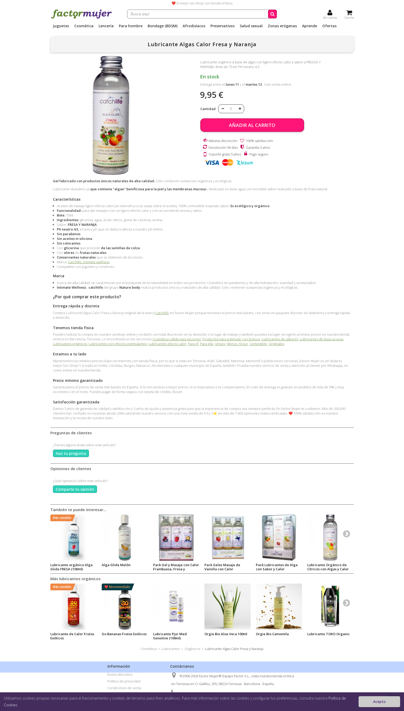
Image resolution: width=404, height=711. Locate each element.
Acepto (379, 701)
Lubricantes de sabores (280, 339)
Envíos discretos (119, 674)
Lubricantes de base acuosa (321, 339)
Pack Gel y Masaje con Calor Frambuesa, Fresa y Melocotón (176, 569)
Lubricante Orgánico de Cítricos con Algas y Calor (328, 567)
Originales (276, 343)
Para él (193, 343)
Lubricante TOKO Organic (328, 634)
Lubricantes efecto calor (167, 343)
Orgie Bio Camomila (272, 634)
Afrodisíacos (194, 26)
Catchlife (162, 312)
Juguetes (61, 26)
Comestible (258, 343)
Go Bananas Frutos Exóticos (124, 634)
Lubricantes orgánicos (70, 343)
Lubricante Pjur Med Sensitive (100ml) (170, 636)
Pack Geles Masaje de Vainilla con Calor (222, 567)
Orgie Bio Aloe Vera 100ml (225, 634)
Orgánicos (192, 648)
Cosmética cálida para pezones (177, 339)
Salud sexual (251, 26)
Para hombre (130, 26)
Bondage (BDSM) (162, 26)
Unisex (220, 343)
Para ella (206, 343)
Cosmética (83, 26)
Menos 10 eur (237, 343)
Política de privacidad (123, 681)
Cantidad (208, 108)
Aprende (309, 26)
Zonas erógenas (282, 26)
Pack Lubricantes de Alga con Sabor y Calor (277, 567)
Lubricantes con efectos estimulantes (118, 343)
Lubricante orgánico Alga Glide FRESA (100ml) (71, 567)
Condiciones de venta (124, 688)
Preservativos (222, 26)
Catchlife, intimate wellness (88, 262)
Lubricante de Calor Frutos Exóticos (72, 636)
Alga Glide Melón (116, 565)
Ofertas (329, 26)
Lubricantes (170, 648)
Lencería (106, 26)
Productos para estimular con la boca (231, 339)
